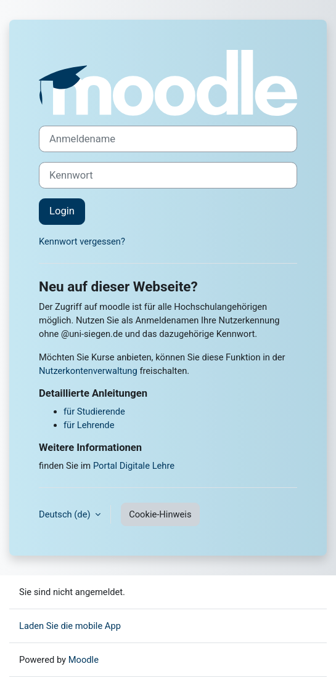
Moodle (83, 659)
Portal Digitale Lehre (133, 465)
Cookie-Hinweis (160, 514)
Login (62, 211)
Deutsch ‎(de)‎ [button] (65, 514)
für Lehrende (89, 425)
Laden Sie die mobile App (70, 625)
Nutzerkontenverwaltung (88, 370)
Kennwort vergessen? (82, 241)
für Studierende (94, 411)
